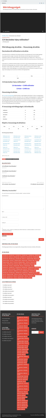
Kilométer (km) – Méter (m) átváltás (9, 269)
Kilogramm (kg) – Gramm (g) (7, 265)
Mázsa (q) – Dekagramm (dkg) (8, 274)
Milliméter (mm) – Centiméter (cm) (29, 270)
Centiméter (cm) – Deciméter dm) (8, 255)
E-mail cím (5, 217)
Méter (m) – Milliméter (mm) (8, 277)
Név (3, 211)
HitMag (42, 414)
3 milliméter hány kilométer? (8, 176)
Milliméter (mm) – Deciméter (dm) (9, 272)
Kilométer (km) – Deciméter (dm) (21, 267)
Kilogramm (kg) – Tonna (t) (29, 265)
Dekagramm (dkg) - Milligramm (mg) (33, 258)
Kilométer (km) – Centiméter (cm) (8, 267)
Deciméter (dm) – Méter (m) (21, 258)
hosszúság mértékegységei (8, 95)
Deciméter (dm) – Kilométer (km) (33, 256)
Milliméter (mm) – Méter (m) (34, 272)
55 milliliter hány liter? (7, 293)
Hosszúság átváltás (5, 37)
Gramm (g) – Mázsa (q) (18, 263)
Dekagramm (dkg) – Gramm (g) (8, 260)
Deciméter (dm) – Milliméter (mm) (12, 159)
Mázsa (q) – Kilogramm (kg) (28, 274)
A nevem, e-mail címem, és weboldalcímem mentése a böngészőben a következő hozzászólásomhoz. (21, 230)
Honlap (4, 222)
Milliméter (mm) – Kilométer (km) (22, 272)
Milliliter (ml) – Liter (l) (18, 270)
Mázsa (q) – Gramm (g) (18, 274)
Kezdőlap (4, 35)
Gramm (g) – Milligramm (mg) (8, 263)
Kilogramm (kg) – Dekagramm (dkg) (29, 263)
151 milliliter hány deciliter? (8, 303)
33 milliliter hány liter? (7, 297)
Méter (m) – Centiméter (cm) (8, 276)
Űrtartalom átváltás (6, 322)
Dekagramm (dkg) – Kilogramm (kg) (21, 260)
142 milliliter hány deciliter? (8, 301)
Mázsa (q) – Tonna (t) (37, 274)
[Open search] (43, 31)
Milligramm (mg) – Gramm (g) (21, 269)
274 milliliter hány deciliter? (8, 299)
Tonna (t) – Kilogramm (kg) (18, 277)
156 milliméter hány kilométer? (9, 171)
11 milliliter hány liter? (7, 285)
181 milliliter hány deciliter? (8, 291)
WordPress (37, 414)
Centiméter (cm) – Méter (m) (8, 256)
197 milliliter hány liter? (7, 289)
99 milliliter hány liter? (7, 287)
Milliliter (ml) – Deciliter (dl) (8, 270)
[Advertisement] (23, 21)
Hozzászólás (5, 195)
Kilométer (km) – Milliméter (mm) (34, 267)
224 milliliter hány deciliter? (8, 295)
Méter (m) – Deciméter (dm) (19, 276)
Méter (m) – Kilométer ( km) (29, 276)
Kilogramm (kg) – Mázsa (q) (18, 265)
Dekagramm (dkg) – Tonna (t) (8, 262)
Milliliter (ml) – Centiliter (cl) (33, 269)
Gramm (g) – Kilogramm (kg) (31, 262)
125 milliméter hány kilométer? (9, 166)
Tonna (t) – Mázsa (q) (28, 277)
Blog (7, 35)
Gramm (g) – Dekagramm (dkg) (19, 262)
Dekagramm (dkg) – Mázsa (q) (33, 260)
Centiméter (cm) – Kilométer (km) (21, 255)
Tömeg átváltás (5, 320)
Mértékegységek (11, 7)
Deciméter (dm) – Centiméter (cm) (20, 256)
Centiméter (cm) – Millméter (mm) (35, 255)
